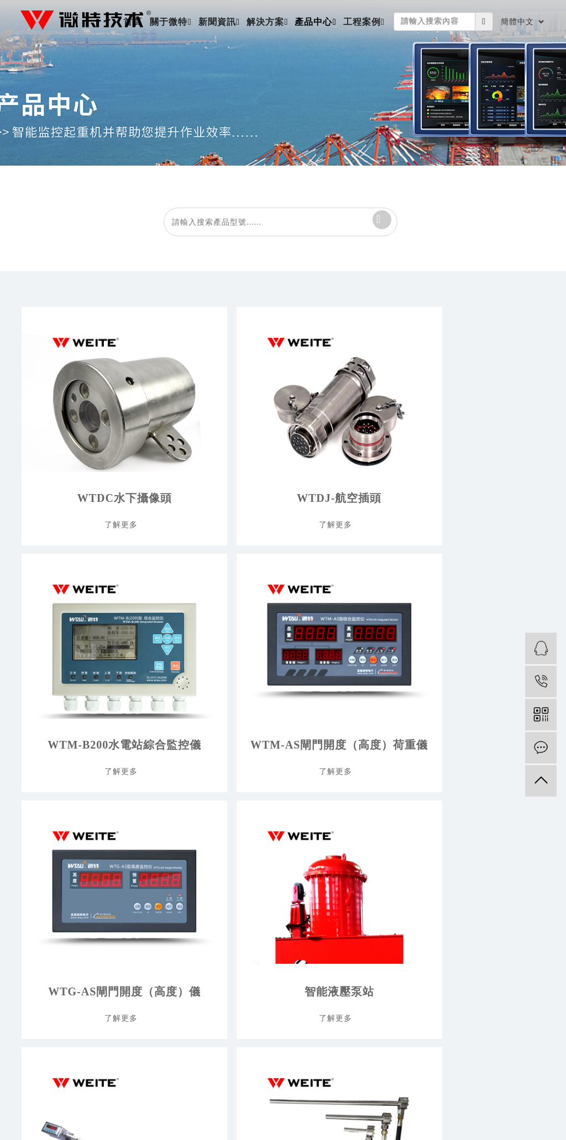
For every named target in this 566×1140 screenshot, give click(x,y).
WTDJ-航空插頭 (212, 470)
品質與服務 (39, 902)
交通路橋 (275, 827)
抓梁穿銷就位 (469, 675)
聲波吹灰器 (398, 939)
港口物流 (275, 883)
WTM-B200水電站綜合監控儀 (341, 469)
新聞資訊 (217, 21)
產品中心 (313, 21)
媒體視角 (156, 864)
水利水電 (275, 845)
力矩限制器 (398, 845)
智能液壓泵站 (213, 675)
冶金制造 (275, 902)
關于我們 (35, 827)
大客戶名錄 (526, 845)
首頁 (132, 21)
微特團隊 (35, 864)
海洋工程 (275, 864)
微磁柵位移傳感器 (341, 675)
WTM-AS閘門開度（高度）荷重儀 (469, 469)
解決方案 (265, 21)
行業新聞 (156, 845)
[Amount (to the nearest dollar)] (434, 21)
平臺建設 (35, 883)
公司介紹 (35, 845)
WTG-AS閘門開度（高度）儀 (84, 675)
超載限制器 (398, 864)
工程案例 (362, 21)
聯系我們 (35, 920)
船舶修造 (275, 920)
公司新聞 (156, 827)
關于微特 (168, 21)
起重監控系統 (402, 883)
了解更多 (81, 505)
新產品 (390, 827)
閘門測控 (394, 902)
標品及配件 (398, 920)
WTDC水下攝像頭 (84, 470)
